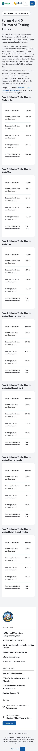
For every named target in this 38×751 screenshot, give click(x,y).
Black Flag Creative (20, 742)
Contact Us (9, 723)
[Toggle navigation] (32, 3)
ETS (32, 739)
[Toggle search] (25, 3)
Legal (11, 733)
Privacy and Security (20, 733)
